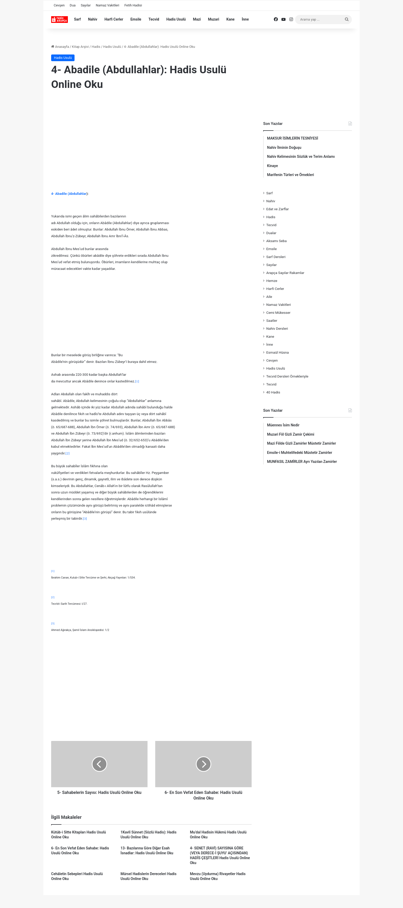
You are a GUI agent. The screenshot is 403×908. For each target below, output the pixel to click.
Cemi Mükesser (278, 312)
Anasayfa (60, 47)
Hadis (96, 47)
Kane (230, 19)
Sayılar (86, 5)
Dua (73, 5)
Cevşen (59, 5)
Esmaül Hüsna (277, 352)
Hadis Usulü (176, 19)
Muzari (213, 19)
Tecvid (154, 19)
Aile (269, 297)
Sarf (77, 19)
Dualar (271, 233)
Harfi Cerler (113, 19)
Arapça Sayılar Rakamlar (285, 273)
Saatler (271, 320)
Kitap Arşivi (80, 47)
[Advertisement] (151, 137)
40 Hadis (273, 392)
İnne (245, 19)
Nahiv (92, 19)
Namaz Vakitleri (107, 5)
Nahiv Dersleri (277, 328)
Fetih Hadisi (133, 5)
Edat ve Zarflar (277, 209)
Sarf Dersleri (276, 257)
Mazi (197, 19)
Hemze (271, 281)
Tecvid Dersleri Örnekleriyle (287, 376)
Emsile (135, 19)
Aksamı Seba (276, 241)
